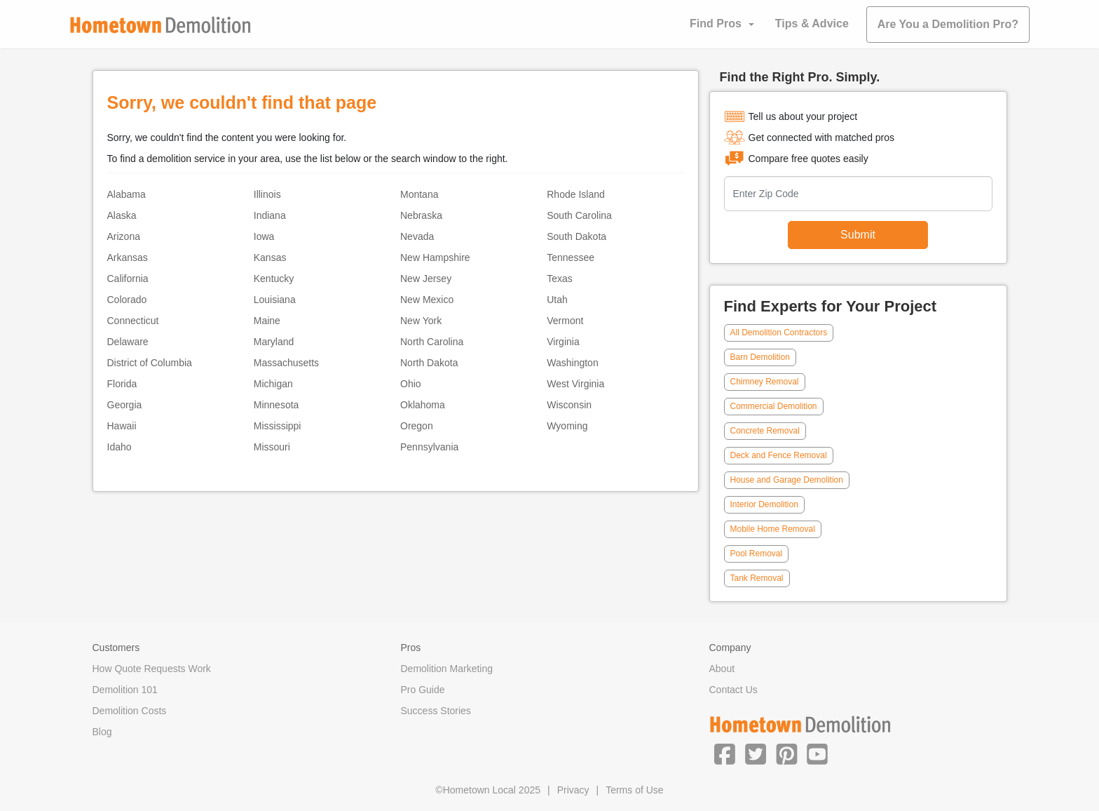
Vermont (565, 320)
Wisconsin (569, 404)
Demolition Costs (130, 710)
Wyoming (567, 425)
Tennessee (570, 257)
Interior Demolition (764, 504)
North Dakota (429, 362)
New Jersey (425, 278)
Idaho (119, 447)
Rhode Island (576, 194)
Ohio (410, 383)
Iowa (264, 236)
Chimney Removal (764, 382)
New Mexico (426, 299)
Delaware (128, 341)
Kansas (270, 257)
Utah (557, 299)
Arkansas (127, 257)
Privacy (573, 790)
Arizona (123, 236)
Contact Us (733, 689)
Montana (419, 194)
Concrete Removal (765, 431)
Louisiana (275, 299)
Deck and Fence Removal (778, 455)
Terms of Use (634, 790)
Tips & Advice (812, 23)
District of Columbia (149, 362)
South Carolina (579, 215)
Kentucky (274, 278)
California (128, 278)
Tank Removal (757, 578)
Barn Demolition (760, 357)
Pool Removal (756, 553)
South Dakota (576, 236)
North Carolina (431, 341)
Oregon (416, 425)
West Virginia (575, 383)
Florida (122, 383)
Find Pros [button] (716, 23)
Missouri (272, 447)
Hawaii (122, 425)
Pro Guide (423, 689)
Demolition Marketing (447, 668)
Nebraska (421, 215)
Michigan (273, 383)
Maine (267, 320)
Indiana (270, 215)
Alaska (122, 215)
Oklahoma (422, 404)
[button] (725, 753)
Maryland (274, 341)
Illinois (267, 194)
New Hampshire (435, 257)
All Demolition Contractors (779, 332)
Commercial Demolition (773, 406)
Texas (560, 278)
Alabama (126, 194)
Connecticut (133, 320)
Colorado (127, 299)
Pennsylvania (429, 447)
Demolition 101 (125, 689)
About (722, 668)
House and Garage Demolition (786, 480)
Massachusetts (286, 362)
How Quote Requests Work (152, 668)
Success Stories (436, 710)
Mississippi (277, 425)
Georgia (124, 404)
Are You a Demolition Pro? (948, 24)
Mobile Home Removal (772, 529)
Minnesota (276, 404)
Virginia (563, 341)
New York (421, 320)
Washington (572, 362)
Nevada (417, 236)
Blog (102, 731)
